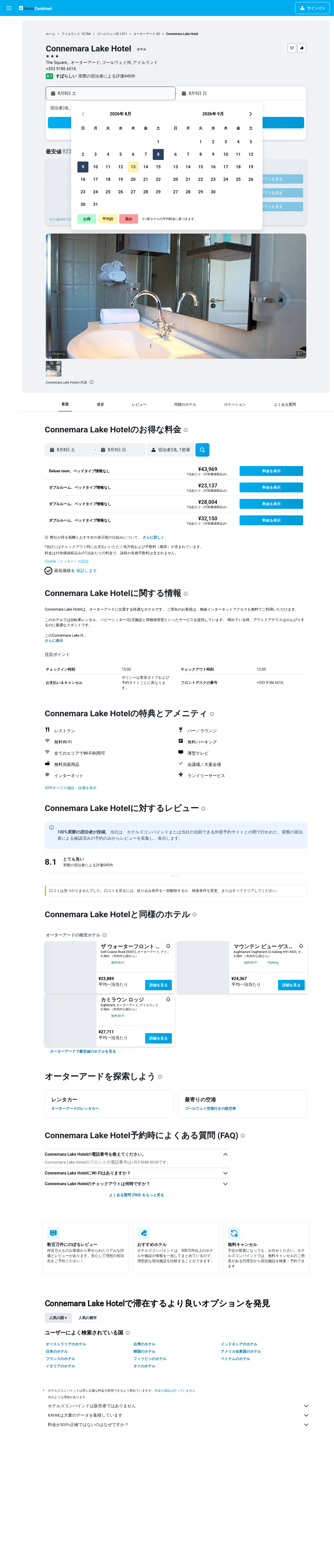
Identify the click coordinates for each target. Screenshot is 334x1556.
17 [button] (95, 179)
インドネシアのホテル (239, 1344)
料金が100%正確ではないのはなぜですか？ (178, 1425)
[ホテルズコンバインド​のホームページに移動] (35, 8)
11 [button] (108, 166)
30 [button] (83, 204)
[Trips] (9, 97)
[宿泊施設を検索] (9, 35)
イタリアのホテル (60, 1366)
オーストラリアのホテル (66, 1344)
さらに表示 (54, 641)
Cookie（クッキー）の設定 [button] (67, 561)
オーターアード (144, 34)
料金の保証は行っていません (175, 1390)
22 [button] (158, 179)
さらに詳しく (154, 537)
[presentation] (91, 382)
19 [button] (120, 179)
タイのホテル (144, 1366)
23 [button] (83, 191)
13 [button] (133, 166)
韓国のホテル (144, 1351)
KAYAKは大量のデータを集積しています (178, 1415)
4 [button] (108, 154)
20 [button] (133, 179)
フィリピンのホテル (149, 1359)
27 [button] (133, 191)
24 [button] (95, 191)
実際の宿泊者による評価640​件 (106, 76)
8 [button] (158, 154)
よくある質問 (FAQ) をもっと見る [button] (136, 1195)
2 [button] (83, 154)
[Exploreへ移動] (9, 68)
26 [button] (120, 191)
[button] (9, 8)
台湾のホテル (144, 1344)
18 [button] (108, 179)
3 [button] (95, 154)
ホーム (50, 34)
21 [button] (145, 179)
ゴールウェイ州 (108, 34)
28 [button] (145, 191)
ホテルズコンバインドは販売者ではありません (178, 1406)
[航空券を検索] (9, 24)
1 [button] (158, 141)
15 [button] (158, 166)
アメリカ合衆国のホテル (241, 1351)
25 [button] (108, 191)
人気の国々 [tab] (58, 1318)
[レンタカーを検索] (9, 46)
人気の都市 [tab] (87, 1318)
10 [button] (95, 166)
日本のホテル (57, 1351)
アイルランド (70, 34)
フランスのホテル (60, 1359)
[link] (83, 1051)
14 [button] (145, 166)
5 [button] (120, 154)
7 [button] (145, 154)
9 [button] (83, 166)
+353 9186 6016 (61, 68)
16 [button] (83, 179)
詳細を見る (158, 985)
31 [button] (95, 204)
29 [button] (158, 191)
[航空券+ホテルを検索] (9, 57)
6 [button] (133, 154)
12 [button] (120, 166)
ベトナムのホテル (235, 1359)
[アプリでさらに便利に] (9, 82)
